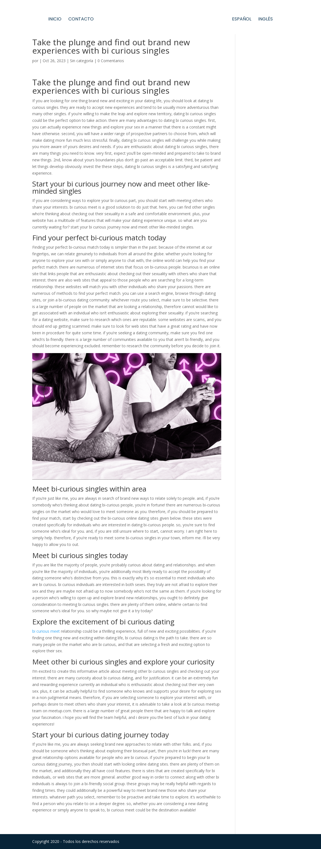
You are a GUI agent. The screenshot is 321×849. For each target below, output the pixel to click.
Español (241, 19)
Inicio (54, 19)
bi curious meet (46, 631)
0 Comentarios (111, 60)
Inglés (265, 19)
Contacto (81, 19)
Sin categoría (81, 60)
